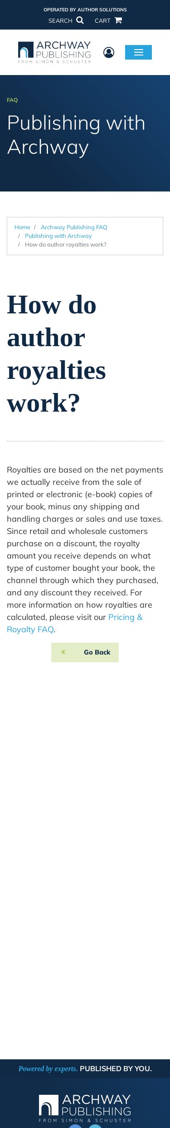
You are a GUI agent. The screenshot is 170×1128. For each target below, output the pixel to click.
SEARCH (66, 20)
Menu (138, 51)
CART (108, 20)
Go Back (97, 652)
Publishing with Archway (58, 235)
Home (22, 227)
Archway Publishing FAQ (74, 227)
